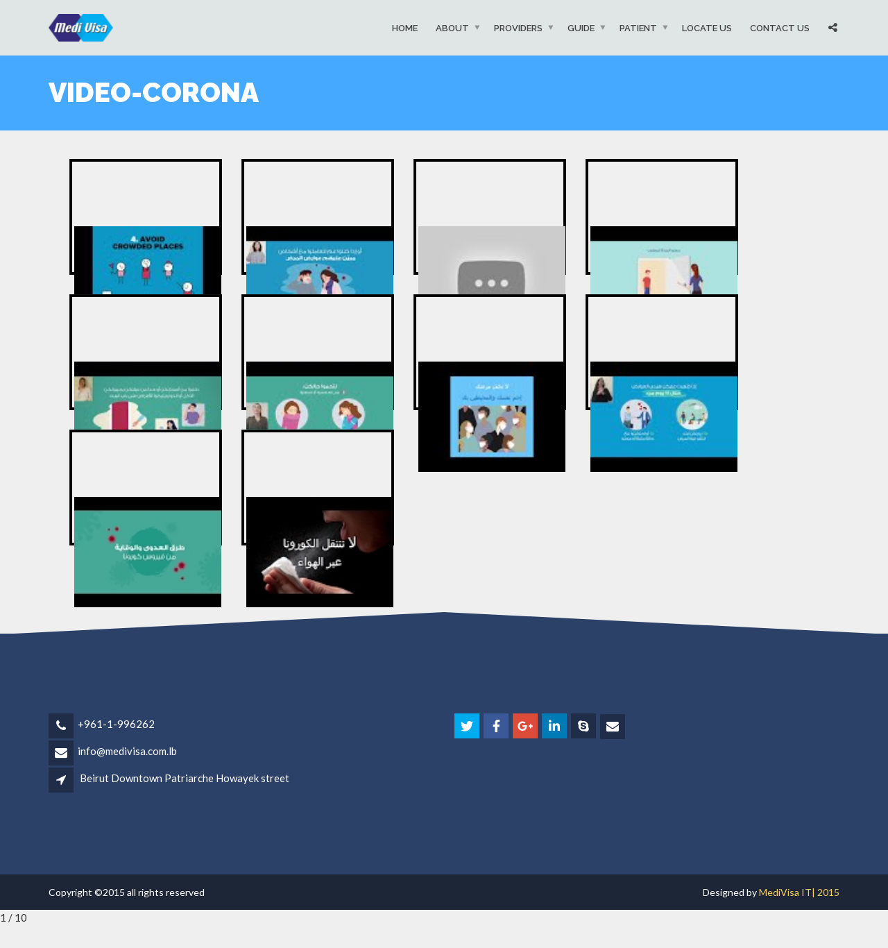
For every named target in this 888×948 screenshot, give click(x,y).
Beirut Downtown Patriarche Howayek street (184, 778)
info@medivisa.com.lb (127, 751)
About (452, 27)
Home (405, 27)
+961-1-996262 (116, 724)
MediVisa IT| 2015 (799, 892)
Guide (581, 27)
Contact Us (780, 27)
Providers (518, 27)
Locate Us (707, 27)
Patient (638, 27)
